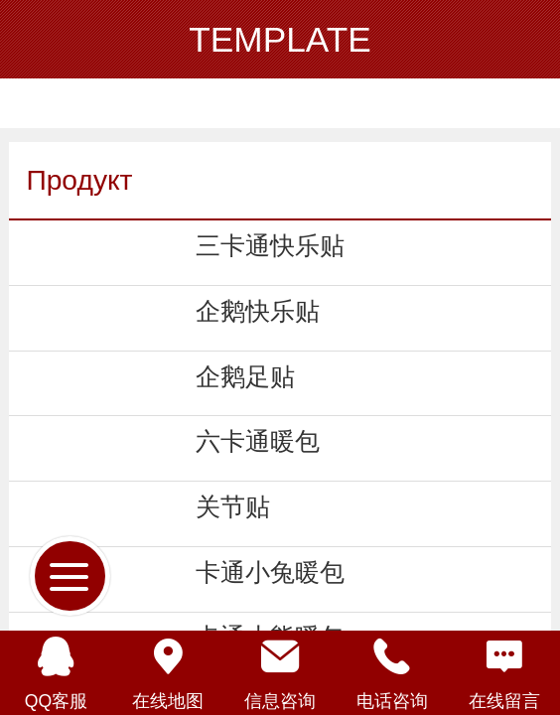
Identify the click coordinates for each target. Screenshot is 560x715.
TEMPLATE (279, 39)
